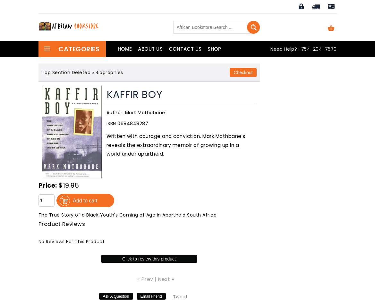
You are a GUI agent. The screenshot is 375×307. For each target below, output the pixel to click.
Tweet (180, 297)
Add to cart (85, 200)
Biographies (109, 72)
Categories (71, 49)
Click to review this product (149, 259)
